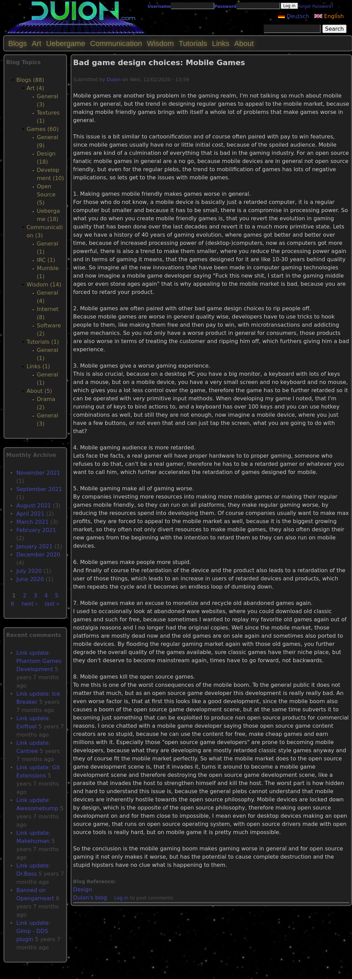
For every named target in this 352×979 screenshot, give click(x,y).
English (329, 16)
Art (36, 43)
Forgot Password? (315, 6)
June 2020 (30, 579)
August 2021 (33, 505)
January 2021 (34, 546)
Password (225, 6)
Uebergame (65, 43)
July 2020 (29, 571)
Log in (121, 898)
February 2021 (36, 530)
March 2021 (32, 522)
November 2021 (38, 473)
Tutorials (193, 43)
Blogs (17, 43)
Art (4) (35, 88)
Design (82, 889)
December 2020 (38, 554)
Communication (116, 43)
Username (159, 6)
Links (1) (38, 366)
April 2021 (30, 513)
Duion (114, 79)
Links (220, 43)
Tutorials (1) (43, 342)
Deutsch (293, 16)
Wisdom (160, 43)
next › (29, 603)
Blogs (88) (30, 80)
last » (52, 603)
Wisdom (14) (44, 284)
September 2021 (39, 489)
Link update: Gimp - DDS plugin (33, 931)
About (244, 43)
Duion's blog (90, 897)
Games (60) (43, 129)
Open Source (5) (46, 194)
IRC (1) (46, 260)
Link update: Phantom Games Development (38, 661)
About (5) (39, 391)
